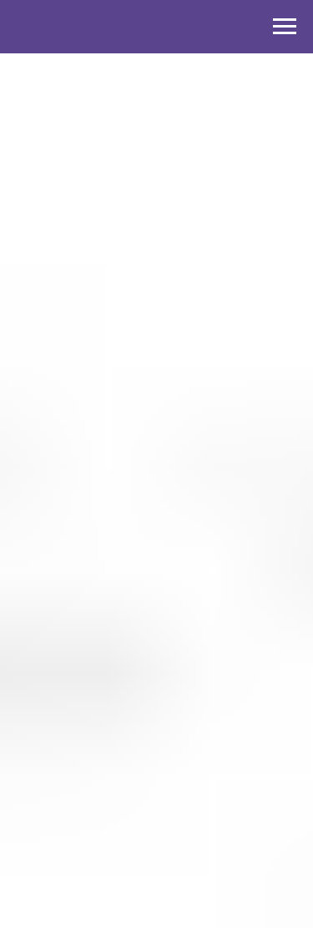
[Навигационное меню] (284, 26)
